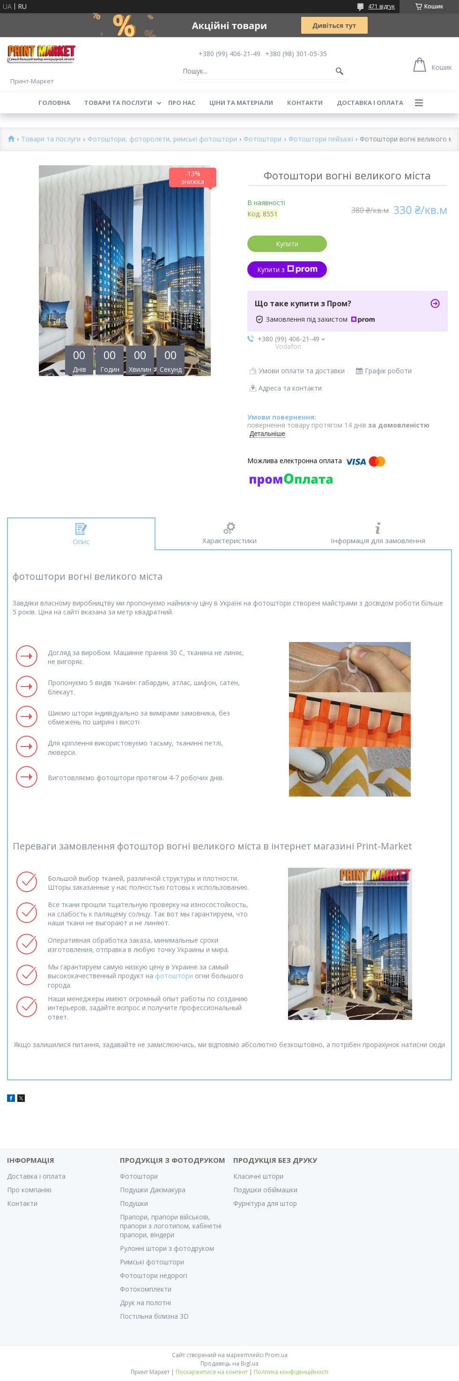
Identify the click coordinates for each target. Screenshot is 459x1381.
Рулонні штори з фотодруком (167, 1248)
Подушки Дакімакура (152, 1189)
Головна (54, 102)
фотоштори (174, 975)
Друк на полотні (145, 1302)
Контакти (305, 102)
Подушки (134, 1203)
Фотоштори (262, 139)
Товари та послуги (118, 102)
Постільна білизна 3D (154, 1316)
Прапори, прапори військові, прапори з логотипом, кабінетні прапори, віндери (171, 1225)
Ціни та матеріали (241, 102)
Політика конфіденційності (291, 1372)
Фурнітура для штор (265, 1203)
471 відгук (381, 6)
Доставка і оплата (370, 102)
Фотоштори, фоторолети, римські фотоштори (162, 139)
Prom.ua (276, 1355)
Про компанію (29, 1189)
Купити (287, 243)
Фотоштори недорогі (153, 1275)
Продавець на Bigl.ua (229, 1363)
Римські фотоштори (152, 1261)
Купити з (287, 269)
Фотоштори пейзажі (321, 139)
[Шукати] (340, 71)
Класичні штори (258, 1176)
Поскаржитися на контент (212, 1372)
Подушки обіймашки (265, 1189)
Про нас (181, 102)
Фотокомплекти (145, 1289)
